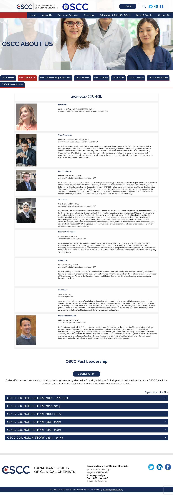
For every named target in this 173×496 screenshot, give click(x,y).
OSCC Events (111, 78)
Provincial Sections (68, 15)
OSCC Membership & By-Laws (61, 78)
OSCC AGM (130, 78)
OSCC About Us (30, 78)
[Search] (144, 6)
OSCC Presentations (40, 85)
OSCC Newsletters (12, 85)
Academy (89, 15)
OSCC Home (9, 78)
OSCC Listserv (150, 78)
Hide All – (163, 396)
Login (124, 6)
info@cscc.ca (100, 484)
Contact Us (164, 15)
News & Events (144, 15)
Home (33, 15)
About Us (47, 15)
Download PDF (86, 377)
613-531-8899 (97, 479)
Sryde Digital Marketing (113, 493)
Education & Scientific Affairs (115, 15)
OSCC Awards (91, 78)
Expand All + (151, 396)
